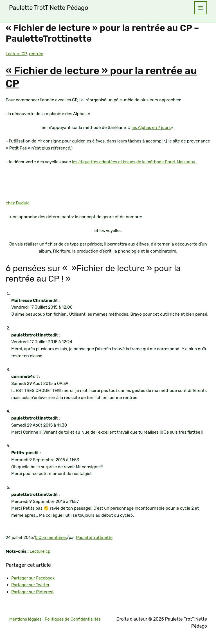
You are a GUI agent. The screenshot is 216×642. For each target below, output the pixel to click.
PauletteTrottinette (95, 537)
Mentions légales (40, 612)
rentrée (36, 53)
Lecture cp (40, 551)
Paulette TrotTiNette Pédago (49, 8)
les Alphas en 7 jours (151, 127)
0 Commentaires (51, 537)
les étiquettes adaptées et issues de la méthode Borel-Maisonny (135, 161)
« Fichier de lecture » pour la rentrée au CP (108, 77)
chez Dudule (18, 203)
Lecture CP (16, 53)
